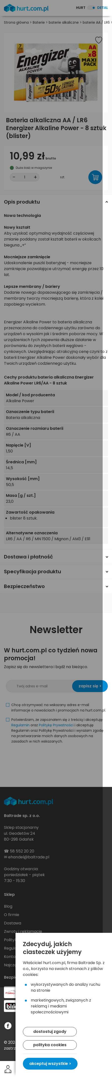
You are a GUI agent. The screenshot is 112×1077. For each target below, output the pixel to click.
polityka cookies (49, 1045)
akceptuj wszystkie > (50, 1063)
